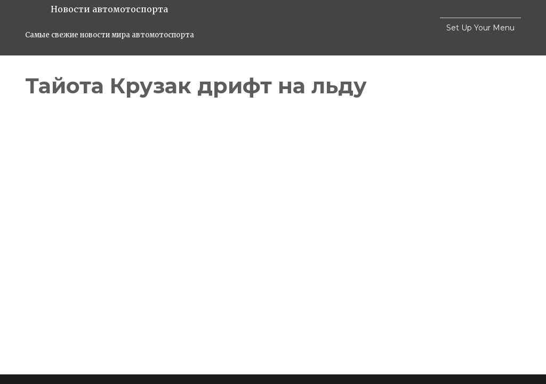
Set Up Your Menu (480, 28)
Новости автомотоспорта (109, 9)
